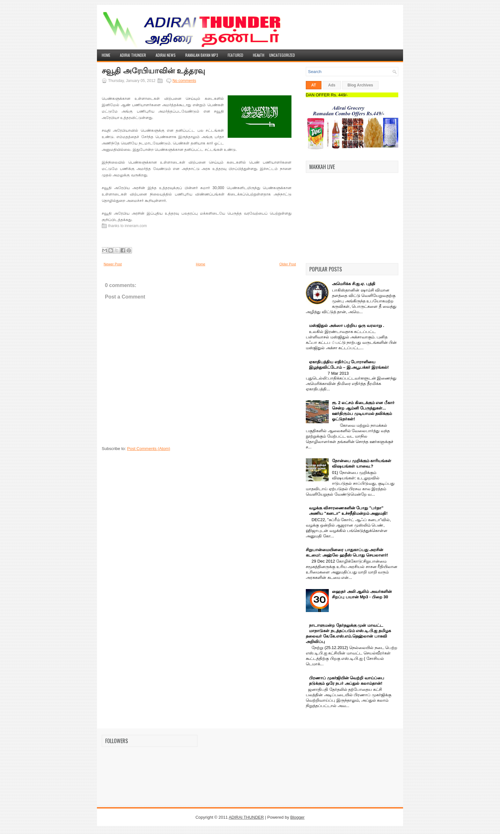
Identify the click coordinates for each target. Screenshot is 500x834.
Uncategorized (282, 55)
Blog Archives (360, 85)
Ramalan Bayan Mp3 (201, 55)
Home (106, 55)
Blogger (297, 817)
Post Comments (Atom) (148, 448)
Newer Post (113, 264)
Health (258, 53)
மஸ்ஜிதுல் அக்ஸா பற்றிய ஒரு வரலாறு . (346, 325)
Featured (235, 55)
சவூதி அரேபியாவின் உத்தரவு (153, 71)
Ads (331, 85)
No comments (184, 80)
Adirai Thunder (133, 55)
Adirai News (166, 55)
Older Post (287, 264)
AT (313, 85)
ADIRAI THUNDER (246, 817)
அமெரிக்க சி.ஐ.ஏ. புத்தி (353, 283)
